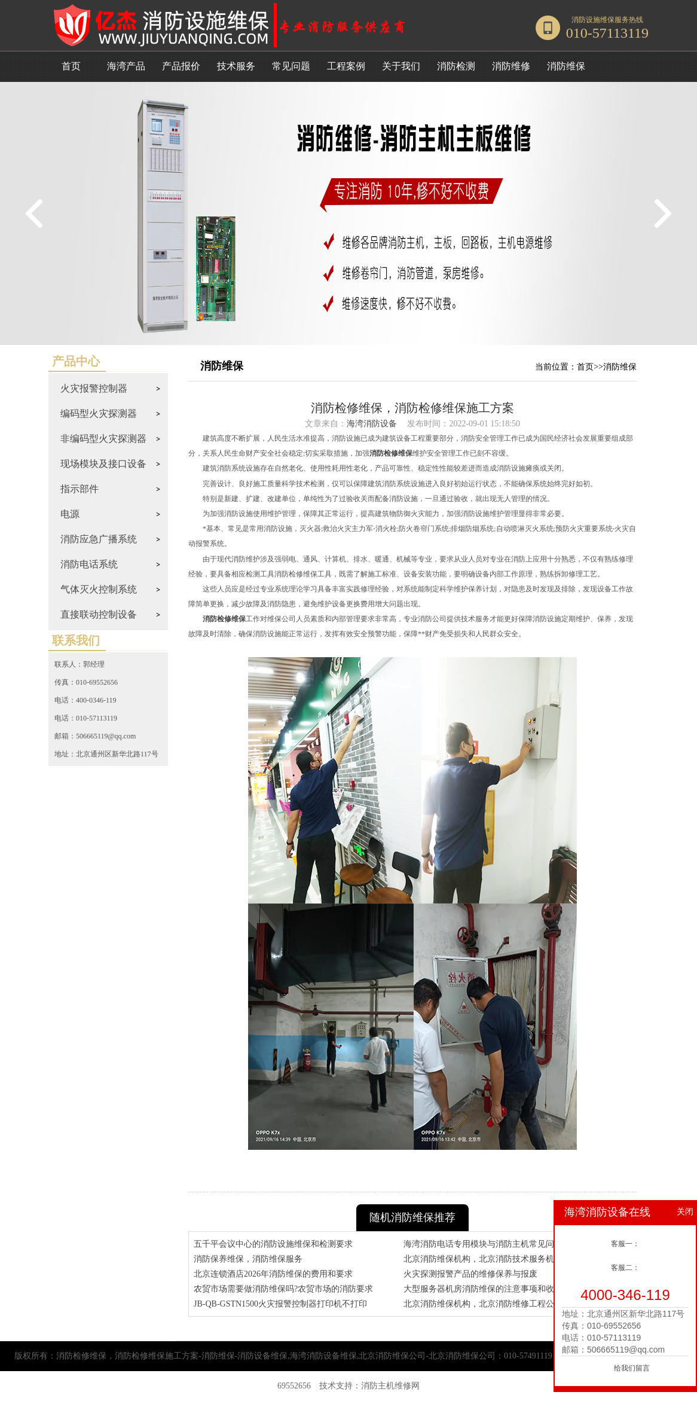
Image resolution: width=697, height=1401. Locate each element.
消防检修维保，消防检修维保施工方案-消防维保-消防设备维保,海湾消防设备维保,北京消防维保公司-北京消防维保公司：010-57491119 (304, 1355)
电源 (70, 514)
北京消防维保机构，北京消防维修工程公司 (483, 1303)
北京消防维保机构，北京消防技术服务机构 (483, 1259)
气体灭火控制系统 (98, 589)
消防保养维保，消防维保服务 (248, 1259)
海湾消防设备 (372, 423)
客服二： (625, 1267)
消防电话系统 (89, 564)
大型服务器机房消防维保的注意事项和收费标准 (491, 1288)
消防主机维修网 (390, 1385)
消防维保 (620, 366)
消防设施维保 (593, 20)
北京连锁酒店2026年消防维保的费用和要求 (273, 1273)
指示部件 (79, 489)
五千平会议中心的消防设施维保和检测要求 (273, 1244)
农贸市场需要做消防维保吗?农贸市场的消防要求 (283, 1288)
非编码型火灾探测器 (103, 439)
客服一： (625, 1244)
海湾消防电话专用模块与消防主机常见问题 (483, 1244)
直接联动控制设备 (98, 614)
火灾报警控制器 (93, 388)
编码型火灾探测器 (98, 413)
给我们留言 (632, 1368)
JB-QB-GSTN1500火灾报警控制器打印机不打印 (280, 1303)
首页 (71, 66)
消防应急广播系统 (98, 539)
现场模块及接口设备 (103, 464)
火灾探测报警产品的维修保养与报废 (470, 1273)
